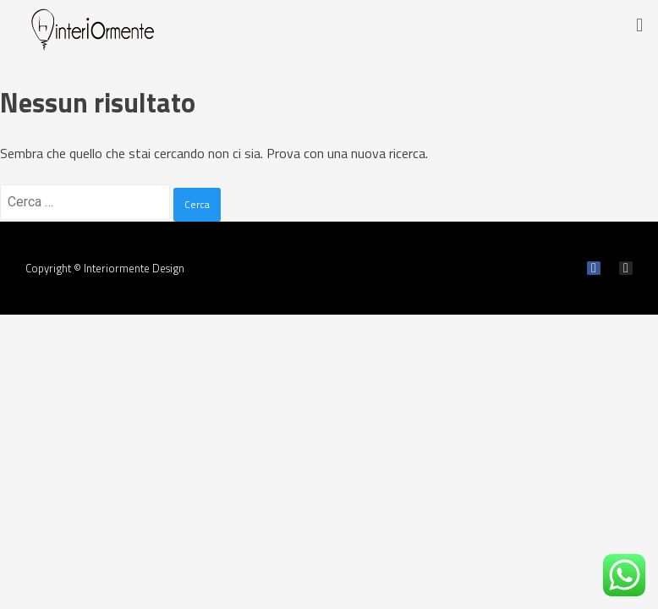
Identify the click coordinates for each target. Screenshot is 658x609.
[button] (640, 24)
